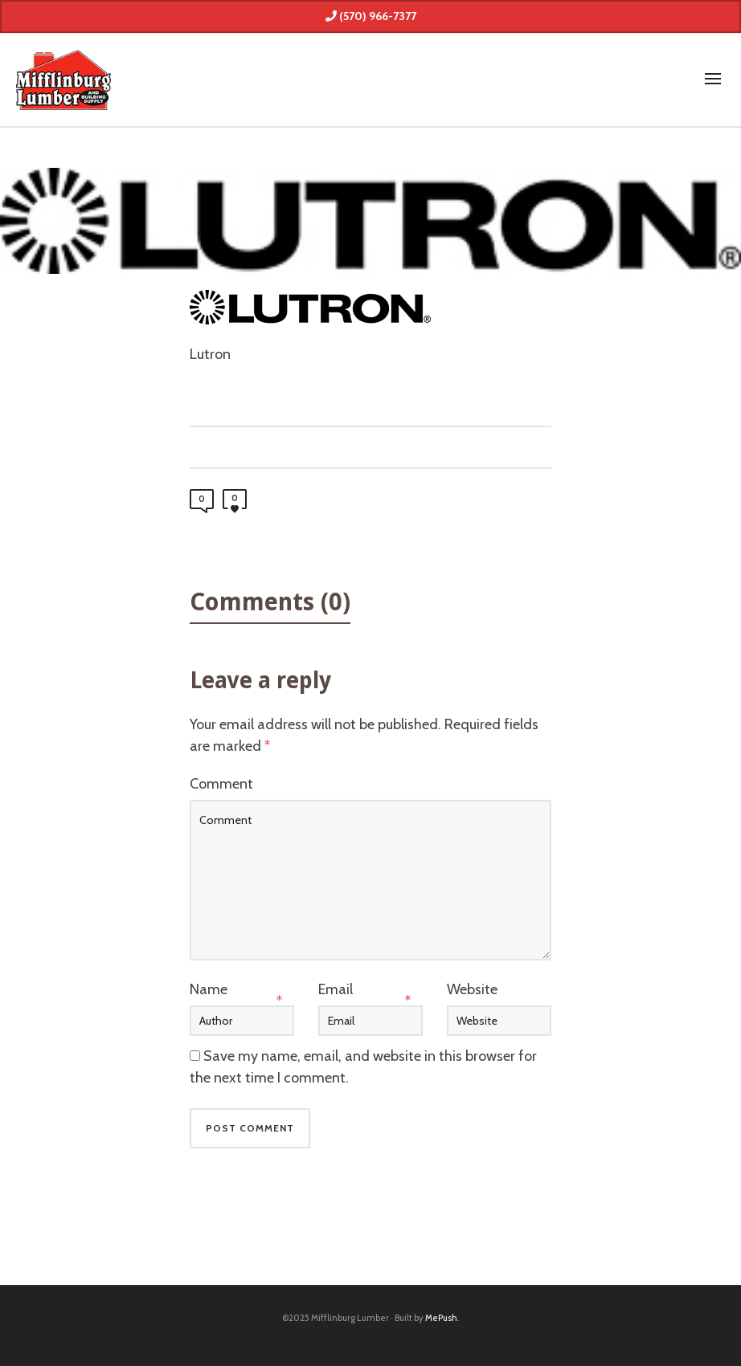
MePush (441, 1317)
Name (208, 989)
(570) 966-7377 (370, 16)
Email (335, 989)
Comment (221, 784)
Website (472, 989)
